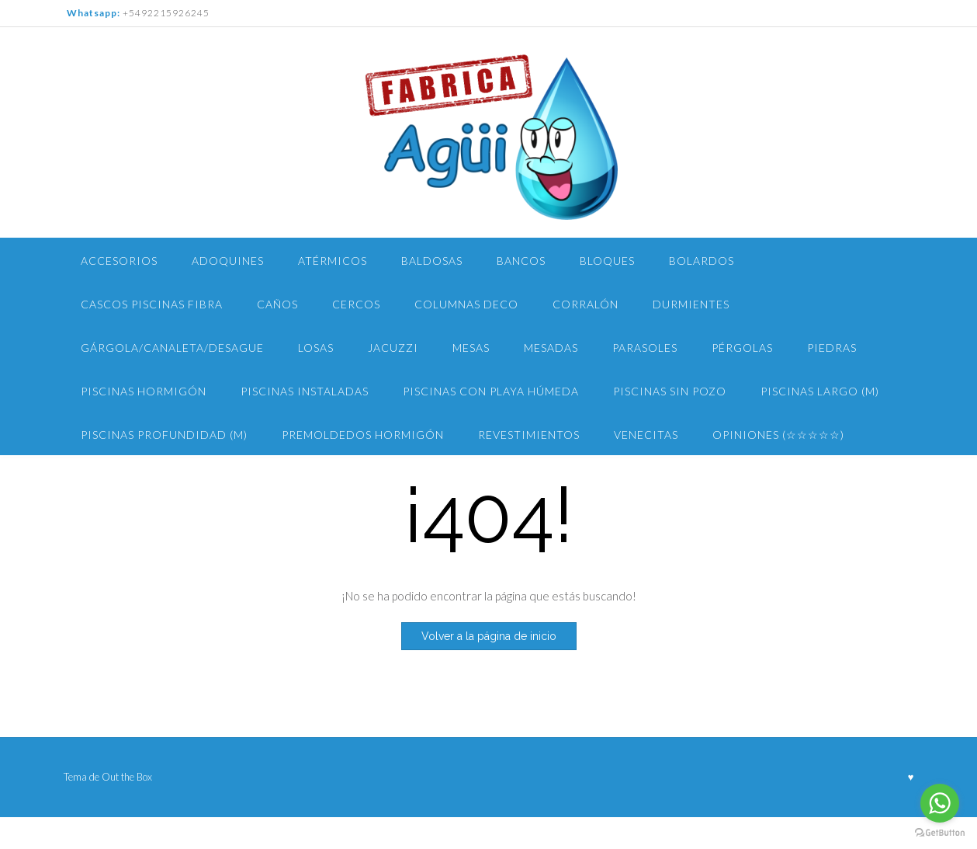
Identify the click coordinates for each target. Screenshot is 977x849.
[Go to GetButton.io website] (940, 833)
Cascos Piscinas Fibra (152, 304)
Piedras (832, 347)
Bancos (521, 260)
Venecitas (646, 434)
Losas (316, 347)
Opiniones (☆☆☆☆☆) (778, 434)
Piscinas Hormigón (143, 391)
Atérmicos (332, 260)
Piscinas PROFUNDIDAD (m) (164, 434)
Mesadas (551, 347)
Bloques (607, 260)
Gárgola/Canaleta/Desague (172, 347)
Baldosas (432, 260)
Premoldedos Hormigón (363, 434)
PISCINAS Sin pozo (669, 391)
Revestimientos (529, 434)
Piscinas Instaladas (305, 391)
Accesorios (119, 260)
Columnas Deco (466, 304)
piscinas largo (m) (819, 391)
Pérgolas (742, 347)
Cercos (356, 304)
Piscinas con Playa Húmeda (491, 391)
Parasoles (644, 347)
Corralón (585, 304)
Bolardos (701, 260)
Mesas (471, 347)
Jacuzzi (393, 347)
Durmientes (691, 304)
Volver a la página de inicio (488, 636)
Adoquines (228, 260)
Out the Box (127, 777)
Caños (277, 304)
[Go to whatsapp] (939, 803)
